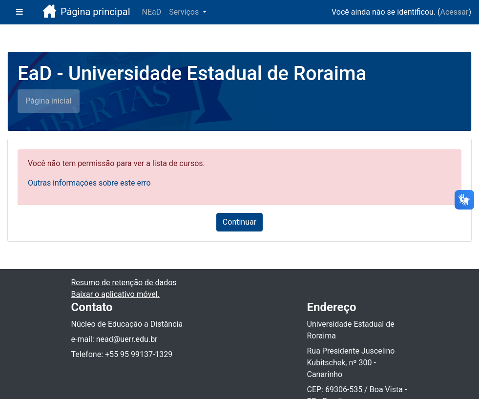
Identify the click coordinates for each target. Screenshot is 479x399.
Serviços (185, 12)
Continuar (239, 222)
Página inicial (48, 100)
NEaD (152, 12)
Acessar (454, 12)
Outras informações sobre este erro (89, 183)
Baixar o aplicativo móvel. (115, 294)
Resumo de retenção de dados (124, 282)
